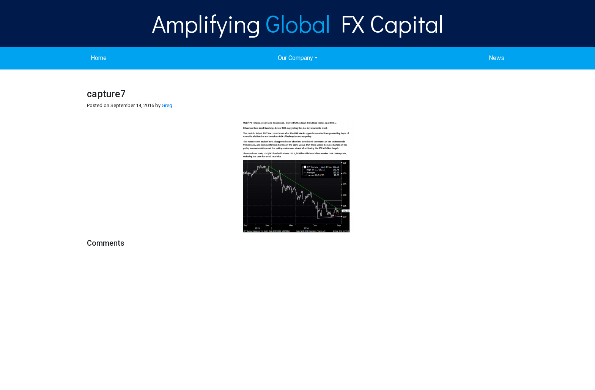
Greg (167, 105)
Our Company (295, 58)
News (496, 58)
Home (99, 58)
